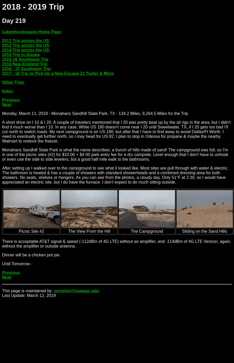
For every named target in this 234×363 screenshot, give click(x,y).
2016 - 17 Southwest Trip (26, 69)
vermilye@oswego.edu (76, 291)
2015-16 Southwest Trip (25, 59)
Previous (11, 100)
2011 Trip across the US (25, 40)
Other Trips (13, 82)
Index (7, 91)
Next (6, 104)
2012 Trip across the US (25, 45)
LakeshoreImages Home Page (31, 32)
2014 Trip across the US (25, 50)
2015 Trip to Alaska (21, 55)
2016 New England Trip (24, 64)
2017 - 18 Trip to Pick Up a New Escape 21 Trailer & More (58, 73)
